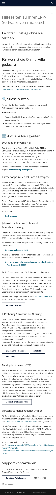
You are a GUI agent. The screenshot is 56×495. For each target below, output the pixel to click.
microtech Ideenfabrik (44, 296)
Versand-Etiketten (13, 305)
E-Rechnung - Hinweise (15, 351)
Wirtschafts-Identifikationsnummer (21, 421)
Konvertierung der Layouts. (21, 169)
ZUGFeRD (38, 351)
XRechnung (10, 356)
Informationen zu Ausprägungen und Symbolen (22, 89)
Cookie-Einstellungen (38, 492)
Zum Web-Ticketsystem (16, 478)
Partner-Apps (11, 216)
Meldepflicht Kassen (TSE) (17, 402)
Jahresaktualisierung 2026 (16, 250)
